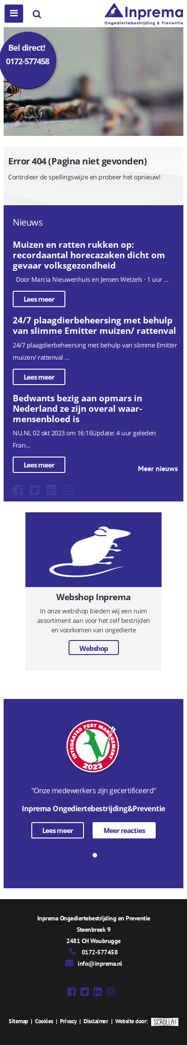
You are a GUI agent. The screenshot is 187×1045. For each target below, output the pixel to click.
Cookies (44, 1021)
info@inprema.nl (100, 963)
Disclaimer (96, 1021)
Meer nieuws (158, 468)
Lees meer (39, 298)
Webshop (93, 648)
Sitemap (18, 1021)
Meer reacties (124, 830)
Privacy (68, 1021)
